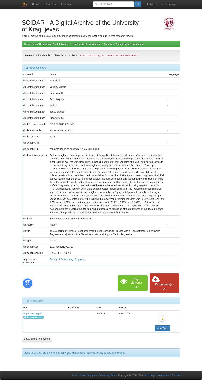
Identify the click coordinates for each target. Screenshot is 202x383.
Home (36, 4)
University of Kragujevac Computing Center (95, 375)
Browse (51, 4)
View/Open (162, 328)
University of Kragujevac (86, 44)
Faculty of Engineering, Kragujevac (124, 44)
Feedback (177, 375)
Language (171, 4)
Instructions (67, 4)
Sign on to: (154, 4)
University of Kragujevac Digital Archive (46, 44)
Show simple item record (37, 338)
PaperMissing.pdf (32, 313)
